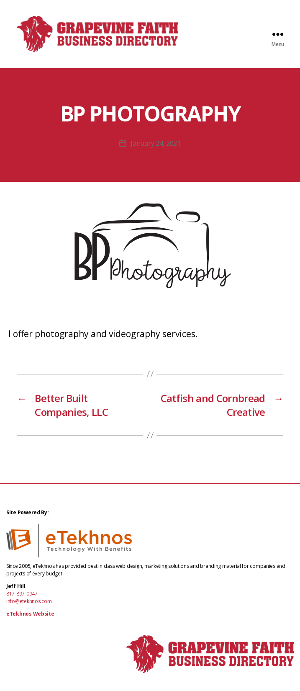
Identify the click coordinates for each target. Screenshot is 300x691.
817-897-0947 (22, 594)
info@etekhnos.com (28, 602)
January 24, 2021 (156, 144)
